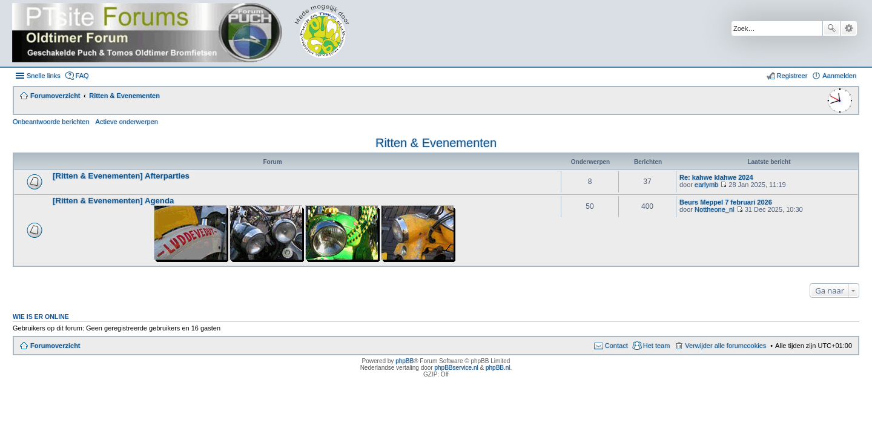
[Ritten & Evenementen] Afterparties (121, 175)
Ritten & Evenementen (436, 142)
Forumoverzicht (55, 345)
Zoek (831, 28)
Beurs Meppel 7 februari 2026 (725, 202)
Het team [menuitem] (656, 345)
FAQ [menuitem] (82, 75)
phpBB (404, 361)
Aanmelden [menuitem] (839, 75)
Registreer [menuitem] (792, 75)
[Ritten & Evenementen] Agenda (113, 200)
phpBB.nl (498, 367)
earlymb (706, 184)
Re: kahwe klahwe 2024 (716, 177)
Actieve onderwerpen (127, 121)
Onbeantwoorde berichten (51, 121)
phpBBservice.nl (456, 367)
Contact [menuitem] (616, 345)
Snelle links (44, 75)
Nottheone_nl (714, 209)
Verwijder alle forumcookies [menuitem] (725, 345)
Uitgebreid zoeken (849, 28)
